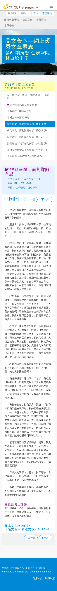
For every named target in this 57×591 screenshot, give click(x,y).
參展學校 (9, 25)
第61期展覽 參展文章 (20, 84)
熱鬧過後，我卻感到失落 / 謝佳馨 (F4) (27, 143)
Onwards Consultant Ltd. (15, 571)
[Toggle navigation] (51, 6)
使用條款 (38, 578)
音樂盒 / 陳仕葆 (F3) (18, 117)
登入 (36, 13)
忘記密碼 (47, 13)
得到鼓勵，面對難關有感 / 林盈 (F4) (26, 124)
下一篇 (45, 199)
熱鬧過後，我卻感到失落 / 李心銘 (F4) (27, 137)
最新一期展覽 (11, 19)
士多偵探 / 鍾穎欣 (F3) (19, 111)
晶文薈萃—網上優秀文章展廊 (27, 44)
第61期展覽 (18, 52)
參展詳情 (41, 19)
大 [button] (16, 199)
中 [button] (11, 199)
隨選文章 (27, 19)
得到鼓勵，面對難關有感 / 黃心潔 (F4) (27, 130)
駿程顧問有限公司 (12, 567)
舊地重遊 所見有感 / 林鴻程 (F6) (24, 156)
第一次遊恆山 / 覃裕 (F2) (22, 104)
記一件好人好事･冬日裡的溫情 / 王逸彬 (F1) (28, 97)
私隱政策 (50, 578)
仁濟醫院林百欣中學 (27, 55)
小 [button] (6, 199)
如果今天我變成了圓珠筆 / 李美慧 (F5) (27, 150)
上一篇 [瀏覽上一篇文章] (30, 199)
